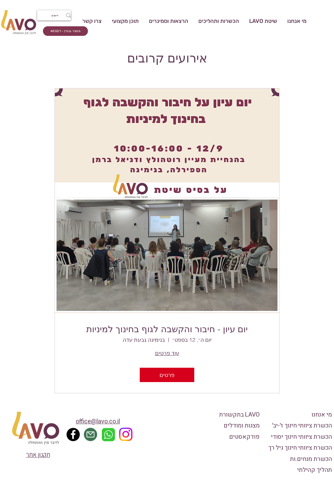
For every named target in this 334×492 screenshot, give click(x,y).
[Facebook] (73, 434)
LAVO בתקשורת (239, 414)
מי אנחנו (322, 414)
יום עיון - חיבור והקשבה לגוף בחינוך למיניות (167, 329)
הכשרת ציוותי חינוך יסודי (301, 436)
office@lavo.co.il (98, 421)
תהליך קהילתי (314, 470)
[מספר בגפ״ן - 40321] (65, 31)
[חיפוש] (58, 15)
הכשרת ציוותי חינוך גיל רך (300, 447)
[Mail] (90, 434)
